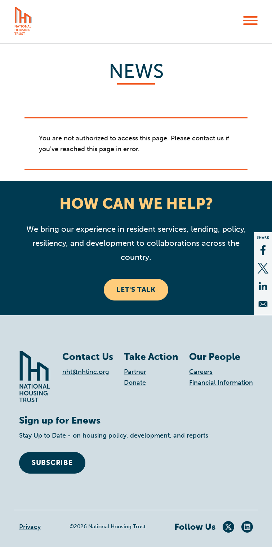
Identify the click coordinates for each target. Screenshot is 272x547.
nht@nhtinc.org (85, 372)
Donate (135, 382)
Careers (201, 372)
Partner (135, 372)
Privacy (30, 527)
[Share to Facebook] (263, 250)
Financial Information (221, 382)
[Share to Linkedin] (263, 286)
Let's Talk (136, 289)
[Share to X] (263, 268)
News (136, 71)
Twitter (228, 527)
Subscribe (52, 462)
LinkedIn (247, 527)
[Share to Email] (263, 304)
